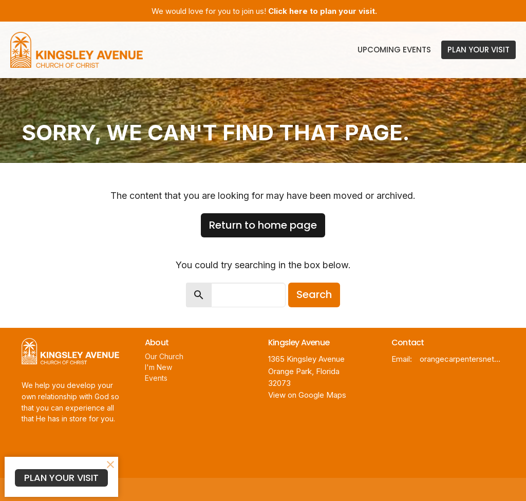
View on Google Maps (307, 395)
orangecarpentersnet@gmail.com (462, 359)
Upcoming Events (394, 49)
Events (156, 378)
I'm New (158, 367)
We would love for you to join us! (264, 11)
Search (314, 294)
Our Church (164, 356)
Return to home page (263, 225)
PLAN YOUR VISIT (478, 49)
